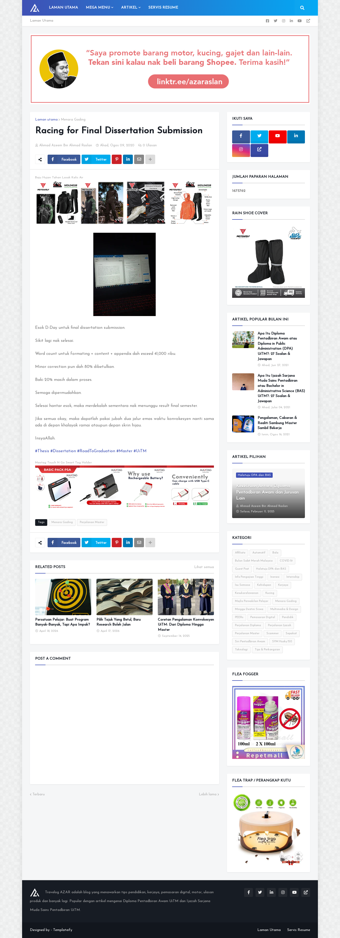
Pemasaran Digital (262, 617)
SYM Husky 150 (282, 641)
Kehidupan (264, 585)
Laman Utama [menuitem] (63, 8)
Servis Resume (298, 930)
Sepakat (291, 633)
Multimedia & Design (284, 609)
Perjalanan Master (92, 522)
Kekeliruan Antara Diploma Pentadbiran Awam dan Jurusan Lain (267, 492)
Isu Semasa (242, 585)
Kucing (269, 593)
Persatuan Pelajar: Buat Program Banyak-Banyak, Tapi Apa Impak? (62, 622)
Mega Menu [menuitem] (98, 8)
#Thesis (42, 451)
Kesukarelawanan (246, 593)
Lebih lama (208, 794)
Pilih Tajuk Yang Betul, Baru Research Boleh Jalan (118, 622)
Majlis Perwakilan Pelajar (251, 601)
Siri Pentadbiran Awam (250, 641)
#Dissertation (63, 451)
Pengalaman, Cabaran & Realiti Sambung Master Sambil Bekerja (277, 423)
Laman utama (46, 119)
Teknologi (241, 649)
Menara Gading (73, 119)
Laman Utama (41, 21)
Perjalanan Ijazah (279, 625)
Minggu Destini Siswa (249, 609)
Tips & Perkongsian (267, 649)
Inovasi (274, 577)
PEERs (239, 617)
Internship (292, 577)
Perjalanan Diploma (248, 625)
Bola (275, 552)
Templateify (62, 930)
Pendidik (287, 617)
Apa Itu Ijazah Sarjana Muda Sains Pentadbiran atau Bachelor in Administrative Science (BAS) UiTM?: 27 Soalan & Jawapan (281, 388)
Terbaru (38, 794)
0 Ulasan (150, 145)
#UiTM (140, 451)
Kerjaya (283, 585)
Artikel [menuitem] (129, 8)
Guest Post (242, 569)
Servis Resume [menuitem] (163, 8)
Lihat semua (204, 567)
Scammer (272, 633)
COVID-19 (286, 560)
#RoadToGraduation (96, 451)
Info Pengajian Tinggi (249, 577)
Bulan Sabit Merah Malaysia (254, 560)
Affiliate (240, 552)
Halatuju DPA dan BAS (271, 569)
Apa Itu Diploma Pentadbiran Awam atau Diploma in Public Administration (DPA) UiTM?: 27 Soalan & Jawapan (277, 346)
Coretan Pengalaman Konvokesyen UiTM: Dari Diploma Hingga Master (186, 625)
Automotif (258, 552)
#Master (124, 451)
